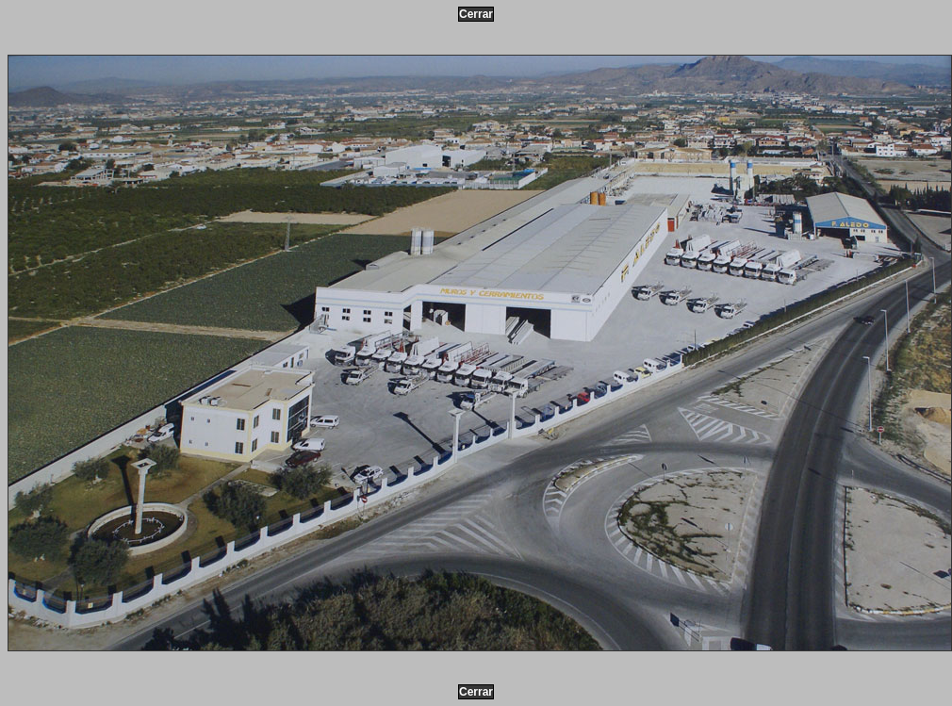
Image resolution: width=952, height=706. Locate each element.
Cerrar (476, 14)
